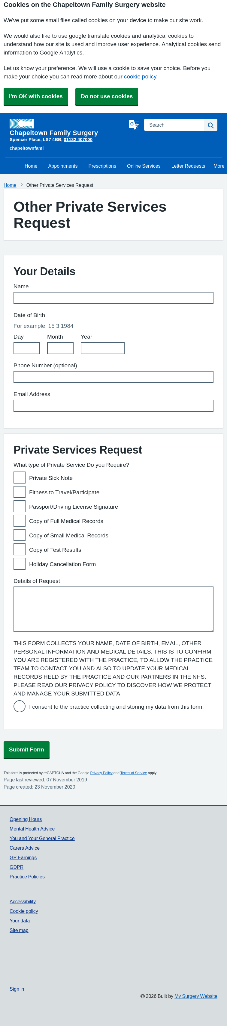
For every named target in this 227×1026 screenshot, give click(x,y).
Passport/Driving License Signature (73, 507)
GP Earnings (23, 857)
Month (55, 337)
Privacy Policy (101, 773)
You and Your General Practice (42, 838)
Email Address (32, 394)
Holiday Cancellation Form (62, 564)
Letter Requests (188, 165)
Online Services (144, 165)
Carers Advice (25, 847)
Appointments (63, 165)
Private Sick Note (51, 478)
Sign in (17, 988)
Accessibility (23, 901)
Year (86, 337)
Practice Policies (27, 876)
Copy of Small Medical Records (68, 535)
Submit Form (26, 749)
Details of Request (37, 581)
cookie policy (140, 76)
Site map (19, 930)
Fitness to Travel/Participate (64, 492)
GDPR (16, 867)
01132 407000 (78, 139)
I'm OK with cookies (36, 96)
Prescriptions (102, 165)
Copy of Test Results (55, 550)
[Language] (134, 125)
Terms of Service (133, 773)
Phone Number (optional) (45, 365)
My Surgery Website (195, 996)
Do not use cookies (107, 96)
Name (21, 286)
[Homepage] (68, 127)
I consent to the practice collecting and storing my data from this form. (116, 707)
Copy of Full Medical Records (66, 521)
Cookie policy (24, 911)
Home (31, 165)
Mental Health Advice (32, 828)
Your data (20, 920)
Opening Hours (26, 819)
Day (19, 337)
